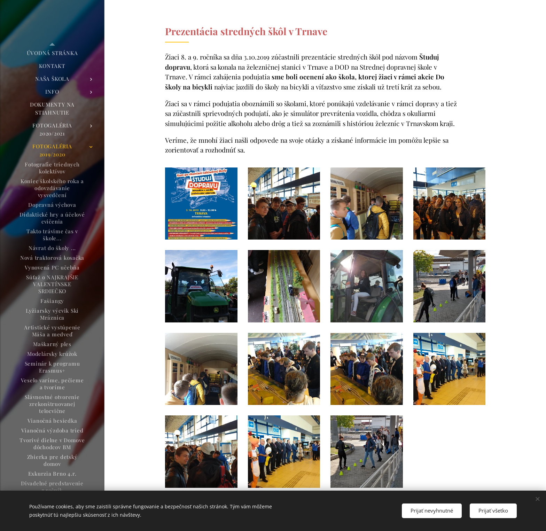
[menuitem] (52, 53)
